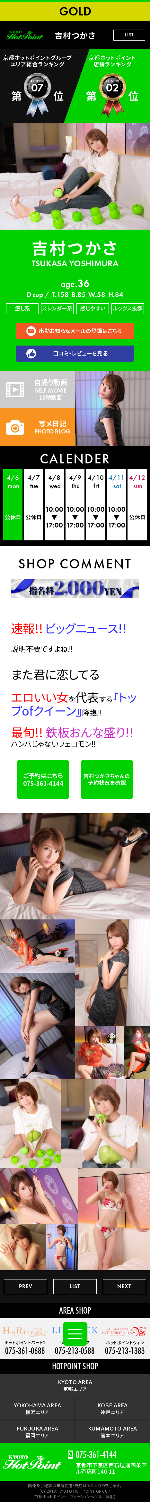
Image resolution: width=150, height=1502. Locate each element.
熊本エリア (112, 1432)
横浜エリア (37, 1408)
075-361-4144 (96, 1454)
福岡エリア (37, 1432)
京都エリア (75, 1385)
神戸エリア (112, 1408)
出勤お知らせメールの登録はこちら (80, 331)
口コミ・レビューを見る (80, 353)
